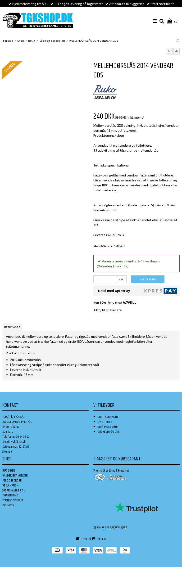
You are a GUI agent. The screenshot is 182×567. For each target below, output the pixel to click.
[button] (170, 51)
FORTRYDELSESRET (12, 500)
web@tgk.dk (18, 441)
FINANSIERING (10, 495)
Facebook (83, 539)
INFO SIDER (8, 470)
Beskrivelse (12, 326)
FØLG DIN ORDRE (12, 480)
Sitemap (7, 451)
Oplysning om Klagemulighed (110, 527)
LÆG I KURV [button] (148, 279)
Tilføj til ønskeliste (107, 310)
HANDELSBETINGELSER (15, 475)
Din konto (8, 505)
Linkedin (99, 539)
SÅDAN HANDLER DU (13, 490)
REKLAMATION (10, 485)
